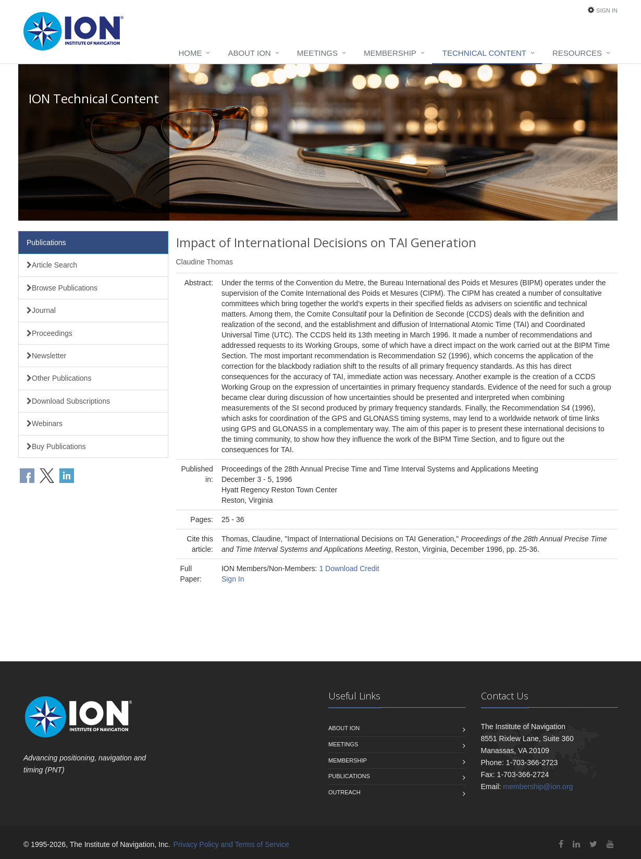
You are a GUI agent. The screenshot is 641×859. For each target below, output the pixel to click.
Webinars (45, 423)
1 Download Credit (349, 568)
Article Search (52, 265)
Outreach (344, 792)
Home (190, 53)
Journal (41, 310)
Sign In (607, 10)
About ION (249, 53)
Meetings (317, 53)
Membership (390, 53)
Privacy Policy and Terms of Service (231, 844)
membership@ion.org (538, 786)
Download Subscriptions (68, 401)
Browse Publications (62, 288)
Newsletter (46, 356)
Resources (577, 53)
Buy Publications (56, 446)
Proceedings (49, 333)
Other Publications (59, 378)
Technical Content (484, 53)
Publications (46, 242)
